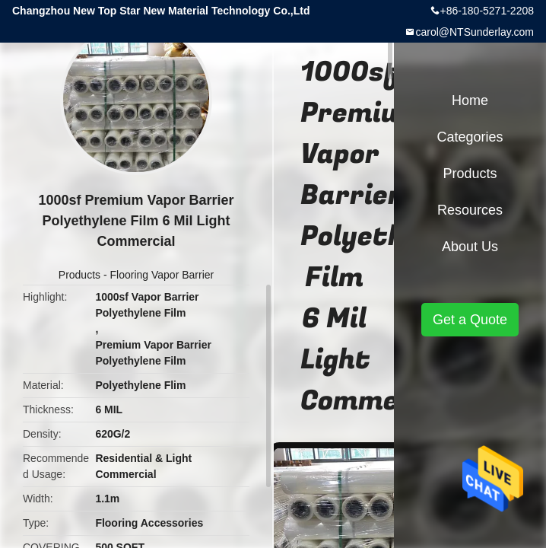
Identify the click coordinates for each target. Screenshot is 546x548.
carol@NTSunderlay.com (474, 32)
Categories (469, 137)
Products (79, 275)
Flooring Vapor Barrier (162, 275)
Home (470, 100)
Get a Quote (470, 319)
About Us (470, 246)
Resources (470, 210)
